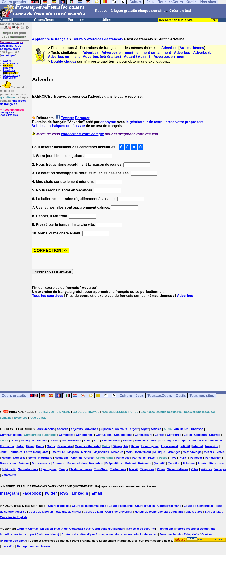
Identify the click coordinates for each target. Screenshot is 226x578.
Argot (145, 429)
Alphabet (106, 429)
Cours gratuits (14, 395)
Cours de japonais (41, 511)
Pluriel (183, 457)
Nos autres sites (9, 115)
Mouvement (143, 452)
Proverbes (96, 463)
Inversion (211, 446)
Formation (7, 446)
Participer (76, 20)
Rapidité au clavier (68, 511)
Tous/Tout (101, 469)
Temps (63, 469)
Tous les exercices (47, 295)
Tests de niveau (81, 469)
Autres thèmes (191, 48)
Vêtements (9, 475)
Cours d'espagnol (121, 505)
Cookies (207, 534)
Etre (96, 440)
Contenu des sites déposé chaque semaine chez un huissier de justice (110, 534)
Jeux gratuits (7, 112)
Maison (86, 452)
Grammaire (65, 446)
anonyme (108, 122)
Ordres (89, 457)
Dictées (42, 440)
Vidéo (161, 469)
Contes (159, 434)
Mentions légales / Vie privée (179, 534)
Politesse (196, 457)
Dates (14, 440)
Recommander (10, 73)
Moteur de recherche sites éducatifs (158, 511)
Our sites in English (13, 517)
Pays (173, 457)
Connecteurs (143, 434)
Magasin (73, 452)
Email (96, 493)
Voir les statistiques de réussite (58, 126)
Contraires (174, 434)
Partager (82, 118)
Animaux (121, 429)
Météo (220, 452)
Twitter (50, 493)
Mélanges (173, 452)
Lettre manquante (36, 452)
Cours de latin (93, 511)
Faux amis (142, 440)
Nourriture (45, 457)
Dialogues (28, 440)
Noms (32, 457)
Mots (129, 452)
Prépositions (114, 463)
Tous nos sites (201, 395)
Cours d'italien (145, 505)
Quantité (160, 463)
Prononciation (77, 463)
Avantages (8, 55)
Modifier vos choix (13, 540)
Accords (62, 429)
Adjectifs (77, 429)
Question (174, 463)
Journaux (15, 452)
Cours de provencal (118, 511)
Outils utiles (194, 511)
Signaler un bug (11, 75)
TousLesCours (159, 395)
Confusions (104, 434)
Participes (123, 457)
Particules (139, 457)
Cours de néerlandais (198, 505)
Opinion (76, 457)
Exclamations (111, 440)
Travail (133, 469)
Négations (62, 457)
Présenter (144, 463)
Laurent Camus (27, 528)
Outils (181, 395)
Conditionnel (84, 434)
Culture (126, 395)
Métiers (209, 452)
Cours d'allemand (169, 505)
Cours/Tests (44, 20)
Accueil (6, 20)
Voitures (206, 469)
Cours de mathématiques (89, 505)
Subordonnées (28, 469)
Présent (130, 463)
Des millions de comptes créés (11, 46)
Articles (156, 429)
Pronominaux (41, 463)
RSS (64, 493)
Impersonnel (169, 446)
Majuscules (101, 452)
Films (219, 440)
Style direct (217, 463)
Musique (159, 452)
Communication (11, 434)
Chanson (197, 429)
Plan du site (9, 70)
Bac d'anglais (214, 511)
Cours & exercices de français (97, 39)
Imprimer (8, 65)
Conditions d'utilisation (108, 528)
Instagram (9, 493)
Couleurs (200, 434)
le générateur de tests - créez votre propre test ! (166, 122)
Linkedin (80, 493)
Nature (6, 457)
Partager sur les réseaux (33, 546)
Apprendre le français (50, 39)
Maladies (117, 452)
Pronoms (59, 463)
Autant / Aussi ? (137, 56)
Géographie (120, 446)
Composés (66, 434)
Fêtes (30, 446)
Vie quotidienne (177, 469)
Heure (135, 446)
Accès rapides (10, 63)
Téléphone (147, 469)
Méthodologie (192, 452)
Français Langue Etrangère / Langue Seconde (182, 440)
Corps (188, 434)
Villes (194, 469)
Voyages (220, 469)
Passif (152, 457)
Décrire (55, 440)
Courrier (214, 434)
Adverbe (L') (203, 52)
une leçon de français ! (13, 102)
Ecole (87, 440)
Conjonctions (123, 434)
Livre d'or (8, 68)
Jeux (140, 395)
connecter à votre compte (82, 134)
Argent (134, 429)
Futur (20, 446)
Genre (40, 446)
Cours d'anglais (59, 505)
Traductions (118, 469)
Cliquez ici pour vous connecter (14, 34)
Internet (197, 446)
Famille (127, 440)
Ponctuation (213, 457)
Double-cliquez (63, 61)
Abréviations (46, 429)
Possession (8, 463)
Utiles (106, 20)
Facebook (31, 493)
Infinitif (185, 446)
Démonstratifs (71, 440)
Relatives (189, 463)
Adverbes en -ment (64, 56)
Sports (202, 463)
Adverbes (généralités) (102, 56)
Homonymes (150, 446)
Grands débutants (87, 446)
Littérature (58, 452)
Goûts (51, 446)
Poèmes (23, 463)
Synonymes (49, 469)
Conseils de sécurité (141, 528)
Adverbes (169, 48)
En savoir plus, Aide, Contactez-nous (65, 528)
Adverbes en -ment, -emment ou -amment (136, 52)
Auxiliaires (181, 429)
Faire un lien (9, 78)
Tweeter (67, 118)
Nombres (19, 457)
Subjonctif (9, 469)
